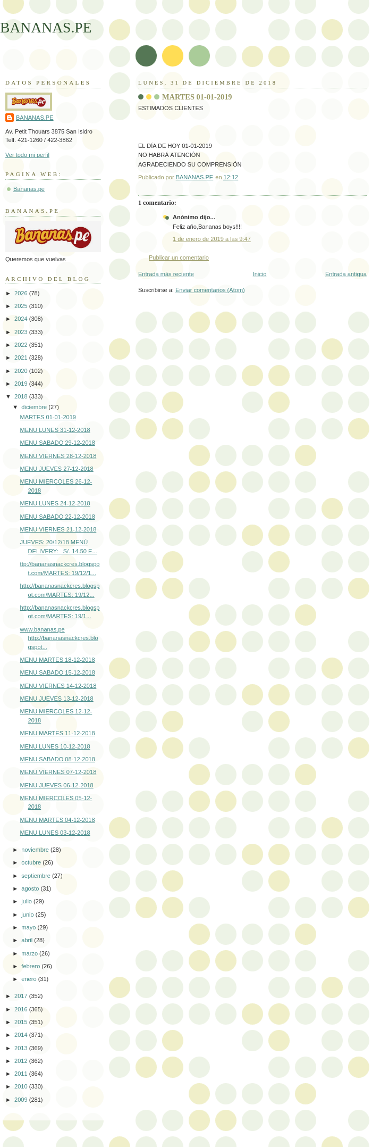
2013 (21, 1048)
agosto (30, 888)
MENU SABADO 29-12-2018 (57, 442)
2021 (21, 357)
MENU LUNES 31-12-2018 (55, 430)
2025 (21, 306)
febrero (31, 966)
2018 (21, 396)
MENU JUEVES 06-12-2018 (57, 785)
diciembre (34, 407)
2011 (21, 1073)
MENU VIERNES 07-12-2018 (58, 772)
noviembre (35, 849)
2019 (21, 383)
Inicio (260, 274)
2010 (21, 1086)
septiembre (36, 875)
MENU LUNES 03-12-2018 (55, 832)
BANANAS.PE (46, 27)
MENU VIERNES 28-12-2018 (58, 456)
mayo (29, 927)
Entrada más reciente (166, 274)
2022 (21, 345)
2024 (21, 318)
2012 (21, 1061)
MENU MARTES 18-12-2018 (57, 659)
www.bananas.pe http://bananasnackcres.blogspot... (59, 638)
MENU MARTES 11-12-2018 (57, 733)
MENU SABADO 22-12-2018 (57, 516)
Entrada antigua (346, 274)
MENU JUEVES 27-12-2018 (57, 469)
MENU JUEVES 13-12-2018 (57, 698)
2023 (21, 332)
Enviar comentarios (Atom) (210, 290)
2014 (21, 1035)
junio (28, 914)
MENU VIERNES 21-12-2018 (58, 529)
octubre (32, 862)
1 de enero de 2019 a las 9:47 (212, 239)
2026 (21, 293)
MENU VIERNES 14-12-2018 (58, 686)
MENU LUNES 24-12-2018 (55, 503)
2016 (21, 1009)
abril (27, 940)
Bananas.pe (29, 189)
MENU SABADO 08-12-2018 (57, 759)
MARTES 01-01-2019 (48, 417)
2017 (21, 996)
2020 (21, 371)
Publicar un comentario (179, 257)
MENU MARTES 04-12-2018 (57, 820)
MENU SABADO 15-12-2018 (57, 672)
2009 (21, 1099)
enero (29, 979)
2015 (21, 1022)
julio (27, 901)
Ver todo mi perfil (27, 155)
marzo (30, 953)
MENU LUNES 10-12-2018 (55, 746)
